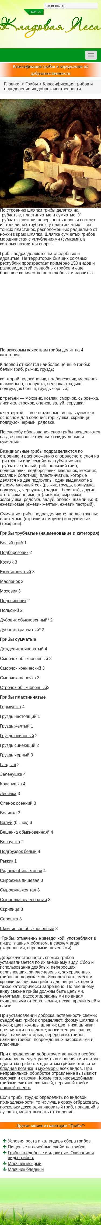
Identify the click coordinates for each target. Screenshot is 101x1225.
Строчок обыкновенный (23, 687)
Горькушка (10, 707)
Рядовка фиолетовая (21, 870)
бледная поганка (16, 1068)
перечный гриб (70, 1083)
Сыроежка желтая (18, 890)
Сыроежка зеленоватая (23, 899)
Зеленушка (11, 774)
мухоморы (48, 1068)
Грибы (31, 84)
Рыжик (6, 861)
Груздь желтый (15, 726)
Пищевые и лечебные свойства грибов (46, 1147)
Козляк (7, 562)
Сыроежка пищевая (19, 880)
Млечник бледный (26, 1169)
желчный (44, 1083)
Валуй (6, 822)
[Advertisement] (50, 311)
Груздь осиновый (17, 735)
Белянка (8, 813)
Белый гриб (11, 543)
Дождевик (10, 649)
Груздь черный (14, 755)
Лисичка (8, 793)
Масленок (10, 581)
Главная (12, 84)
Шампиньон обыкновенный (27, 928)
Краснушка (11, 784)
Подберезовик (14, 552)
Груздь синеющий (17, 745)
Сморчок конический (20, 668)
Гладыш (8, 764)
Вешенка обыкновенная (24, 832)
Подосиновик (13, 600)
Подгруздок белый (18, 851)
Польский (9, 610)
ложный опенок (15, 1087)
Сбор (85, 962)
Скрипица (9, 909)
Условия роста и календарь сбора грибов (49, 1141)
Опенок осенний (16, 803)
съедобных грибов (52, 268)
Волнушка (10, 842)
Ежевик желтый (15, 572)
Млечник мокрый (24, 1163)
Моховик (8, 591)
